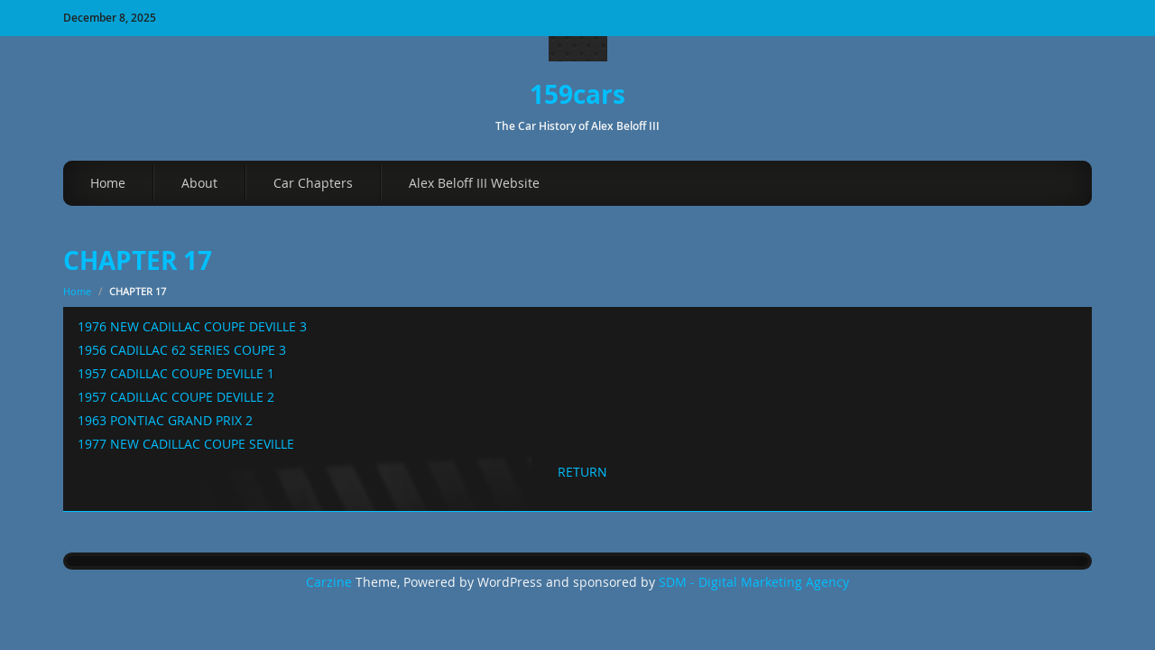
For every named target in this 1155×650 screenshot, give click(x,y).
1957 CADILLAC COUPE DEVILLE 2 (176, 396)
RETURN (582, 471)
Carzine (331, 582)
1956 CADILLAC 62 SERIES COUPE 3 (182, 349)
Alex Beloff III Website (474, 182)
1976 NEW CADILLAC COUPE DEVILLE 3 (192, 326)
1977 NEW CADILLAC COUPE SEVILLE (186, 443)
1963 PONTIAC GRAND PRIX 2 (165, 420)
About (199, 182)
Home (107, 182)
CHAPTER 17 (137, 260)
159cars (577, 94)
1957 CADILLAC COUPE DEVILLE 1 (176, 373)
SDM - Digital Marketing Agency (754, 582)
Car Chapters (313, 182)
